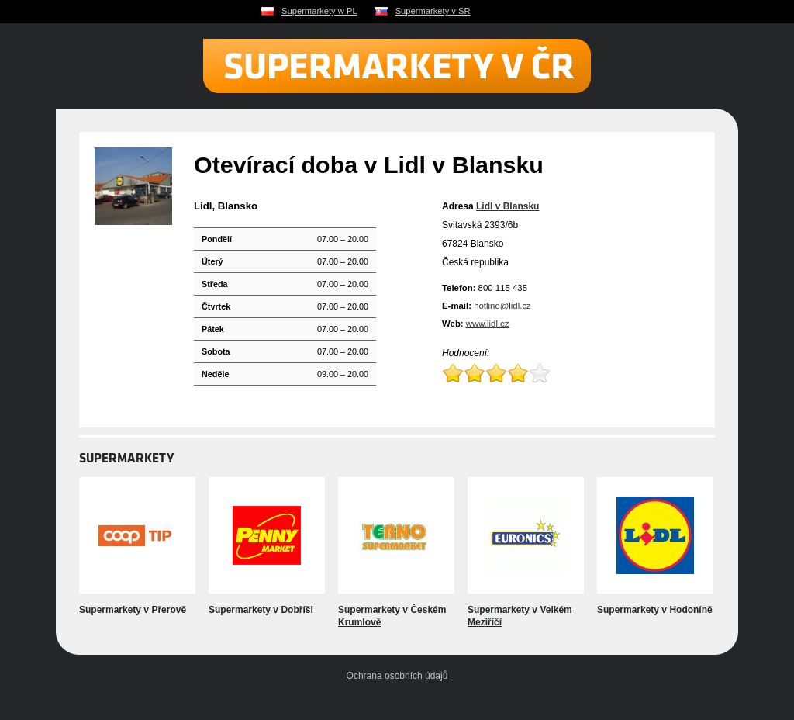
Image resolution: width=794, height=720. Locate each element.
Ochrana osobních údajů (397, 675)
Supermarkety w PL (319, 11)
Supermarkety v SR (433, 11)
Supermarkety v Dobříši (261, 609)
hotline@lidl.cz (502, 305)
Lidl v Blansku (507, 206)
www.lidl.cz (487, 323)
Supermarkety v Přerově (132, 609)
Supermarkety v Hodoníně (655, 609)
